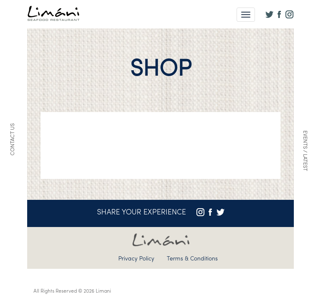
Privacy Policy (136, 259)
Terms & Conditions (192, 259)
